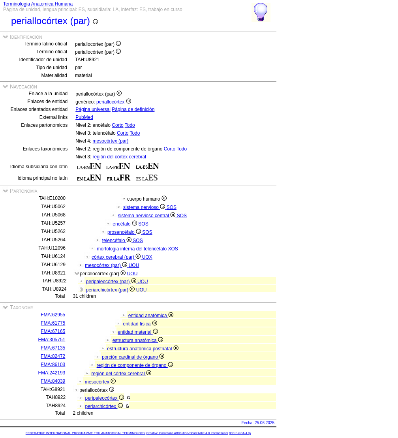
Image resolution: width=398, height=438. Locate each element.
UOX (147, 257)
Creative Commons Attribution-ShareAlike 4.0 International (187, 433)
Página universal (93, 109)
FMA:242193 (52, 373)
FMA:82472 (53, 356)
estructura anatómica (138, 340)
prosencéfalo (124, 232)
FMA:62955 (53, 315)
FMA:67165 (53, 331)
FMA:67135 (53, 348)
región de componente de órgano (135, 365)
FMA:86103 (53, 364)
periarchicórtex (103, 406)
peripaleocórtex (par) (111, 281)
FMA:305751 (52, 339)
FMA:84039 (53, 381)
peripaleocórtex (104, 398)
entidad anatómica (150, 315)
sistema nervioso (145, 207)
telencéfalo (117, 240)
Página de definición (133, 109)
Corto (117, 125)
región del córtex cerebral (119, 157)
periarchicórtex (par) (111, 290)
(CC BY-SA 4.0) (240, 433)
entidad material (138, 332)
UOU (134, 265)
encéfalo (125, 224)
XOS (173, 249)
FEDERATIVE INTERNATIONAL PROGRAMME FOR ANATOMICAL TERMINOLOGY (85, 433)
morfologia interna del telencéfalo (132, 249)
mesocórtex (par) (111, 141)
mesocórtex (100, 382)
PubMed (84, 117)
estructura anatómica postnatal (142, 349)
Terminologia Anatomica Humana (38, 4)
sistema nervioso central (147, 215)
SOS (171, 207)
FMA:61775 (53, 323)
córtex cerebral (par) (117, 257)
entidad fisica (140, 324)
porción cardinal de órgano (133, 357)
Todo (130, 125)
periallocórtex (113, 102)
